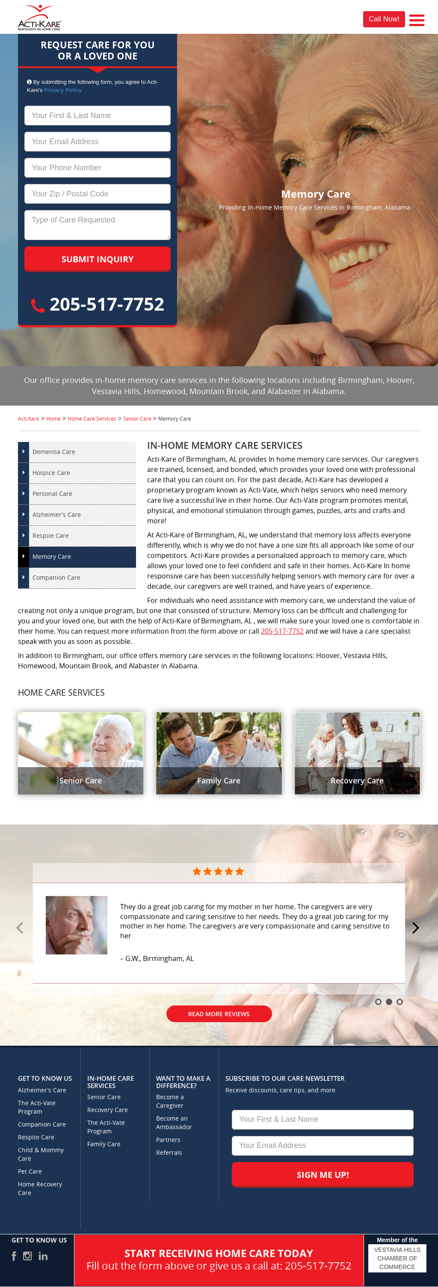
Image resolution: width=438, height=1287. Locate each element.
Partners (168, 1140)
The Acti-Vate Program (37, 1107)
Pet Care (30, 1171)
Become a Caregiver (170, 1101)
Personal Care (52, 494)
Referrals (169, 1153)
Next (417, 928)
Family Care (104, 1144)
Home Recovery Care (40, 1189)
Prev (21, 928)
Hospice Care (51, 473)
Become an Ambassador (174, 1123)
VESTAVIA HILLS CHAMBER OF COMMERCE (397, 1258)
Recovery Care (107, 1110)
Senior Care (104, 1097)
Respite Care (51, 536)
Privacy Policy (63, 90)
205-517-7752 (97, 303)
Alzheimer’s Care (57, 515)
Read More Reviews (219, 1014)
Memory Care (52, 556)
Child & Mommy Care (41, 1154)
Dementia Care (54, 452)
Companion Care (56, 577)
